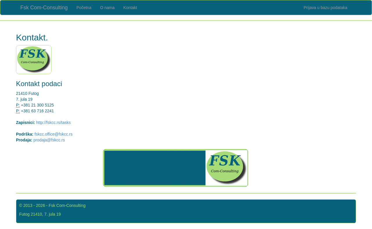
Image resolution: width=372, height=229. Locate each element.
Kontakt (130, 7)
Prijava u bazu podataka (325, 7)
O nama (107, 7)
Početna (83, 7)
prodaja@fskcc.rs (49, 140)
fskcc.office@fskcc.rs (54, 134)
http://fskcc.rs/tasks (53, 122)
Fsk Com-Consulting (44, 7)
